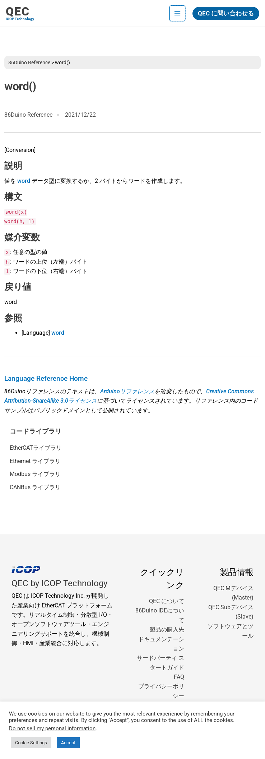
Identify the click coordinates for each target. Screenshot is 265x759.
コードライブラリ (35, 431)
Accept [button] (68, 742)
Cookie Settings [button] (31, 742)
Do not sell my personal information (52, 728)
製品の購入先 (167, 629)
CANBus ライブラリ (35, 487)
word (23, 180)
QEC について (166, 601)
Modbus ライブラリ (35, 474)
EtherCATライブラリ (36, 447)
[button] (225, 13)
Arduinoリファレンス (127, 391)
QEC (18, 11)
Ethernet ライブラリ (35, 461)
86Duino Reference (29, 62)
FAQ (179, 677)
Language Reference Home (46, 379)
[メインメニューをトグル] (177, 13)
